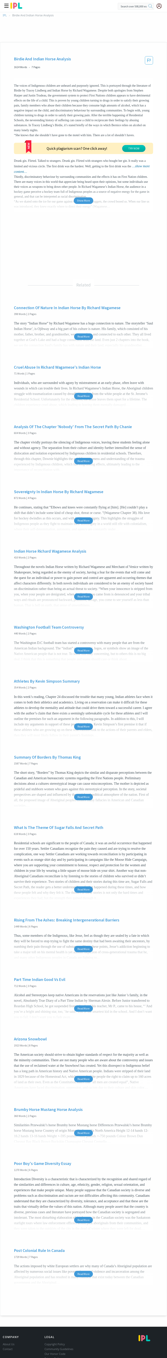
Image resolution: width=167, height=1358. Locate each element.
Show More (83, 174)
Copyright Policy (55, 1318)
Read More (83, 310)
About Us (8, 1318)
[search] (150, 6)
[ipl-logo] (16, 7)
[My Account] (160, 6)
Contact (8, 1323)
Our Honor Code (55, 1327)
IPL (5, 15)
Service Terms (53, 1337)
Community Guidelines (59, 1323)
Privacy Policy (53, 1332)
